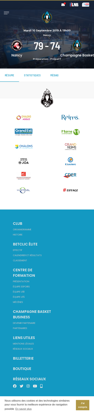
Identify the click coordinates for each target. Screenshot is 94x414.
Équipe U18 (19, 291)
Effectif (17, 250)
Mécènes (18, 302)
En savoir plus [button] (23, 409)
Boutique (22, 368)
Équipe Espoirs (21, 286)
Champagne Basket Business (32, 314)
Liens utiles (24, 337)
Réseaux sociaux (23, 348)
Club (17, 223)
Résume (9, 75)
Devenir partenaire (24, 323)
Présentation (21, 281)
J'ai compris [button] (82, 405)
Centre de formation (24, 272)
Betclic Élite (25, 244)
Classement (20, 260)
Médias (54, 75)
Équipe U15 (19, 297)
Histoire (17, 234)
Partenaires (20, 328)
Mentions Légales (23, 343)
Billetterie (23, 358)
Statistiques (32, 75)
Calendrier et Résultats (27, 255)
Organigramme (22, 229)
